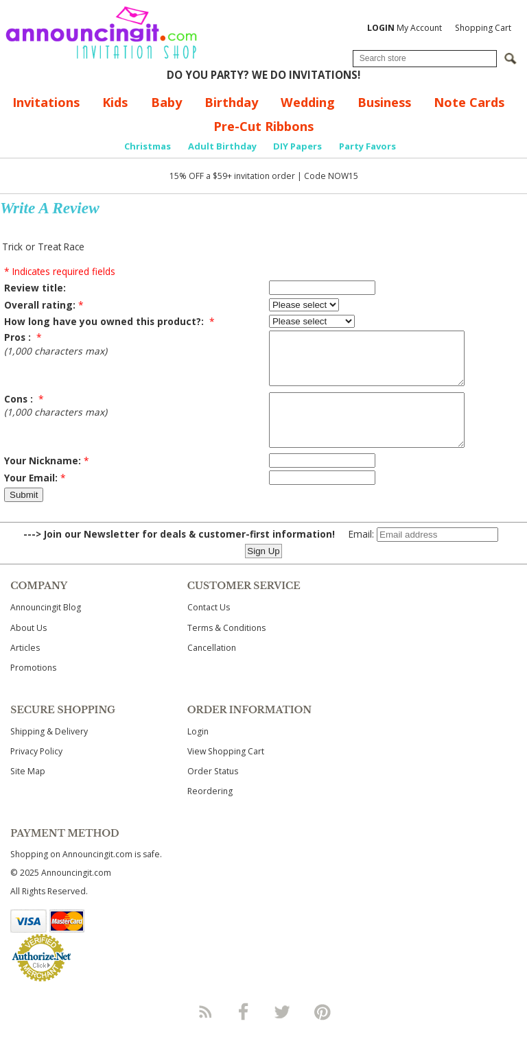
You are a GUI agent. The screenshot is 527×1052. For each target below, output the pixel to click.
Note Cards (469, 102)
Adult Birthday (222, 146)
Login (198, 752)
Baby (166, 102)
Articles (25, 668)
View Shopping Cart (225, 772)
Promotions (33, 688)
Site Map (27, 792)
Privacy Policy (36, 772)
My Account (404, 28)
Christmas (147, 146)
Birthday (231, 102)
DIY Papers (297, 146)
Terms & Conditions (226, 648)
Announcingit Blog (45, 628)
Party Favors (367, 146)
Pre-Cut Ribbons (263, 126)
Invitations (46, 102)
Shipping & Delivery (49, 752)
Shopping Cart (483, 28)
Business (384, 102)
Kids (115, 102)
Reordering (210, 811)
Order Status (212, 792)
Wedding (308, 102)
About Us (28, 648)
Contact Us (208, 628)
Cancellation (211, 668)
